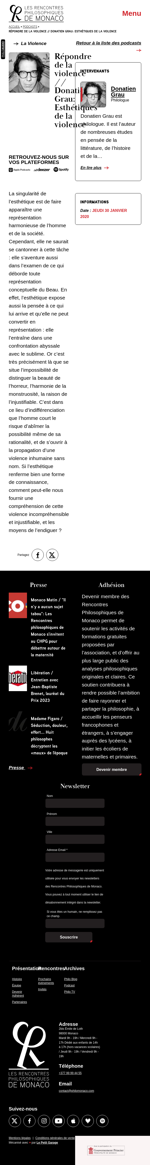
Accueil (14, 26)
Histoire (17, 979)
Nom (50, 796)
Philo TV (69, 991)
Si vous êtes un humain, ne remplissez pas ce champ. (74, 914)
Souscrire (69, 937)
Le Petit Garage (47, 1142)
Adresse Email (57, 850)
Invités (42, 989)
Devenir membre (112, 770)
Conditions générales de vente (55, 1138)
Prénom (52, 814)
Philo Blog (70, 979)
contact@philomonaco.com (76, 1091)
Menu (131, 13)
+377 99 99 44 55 (70, 1073)
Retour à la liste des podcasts (108, 42)
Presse (17, 767)
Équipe (16, 985)
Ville (49, 832)
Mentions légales (20, 1138)
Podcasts (30, 26)
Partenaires (19, 1002)
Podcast (69, 985)
